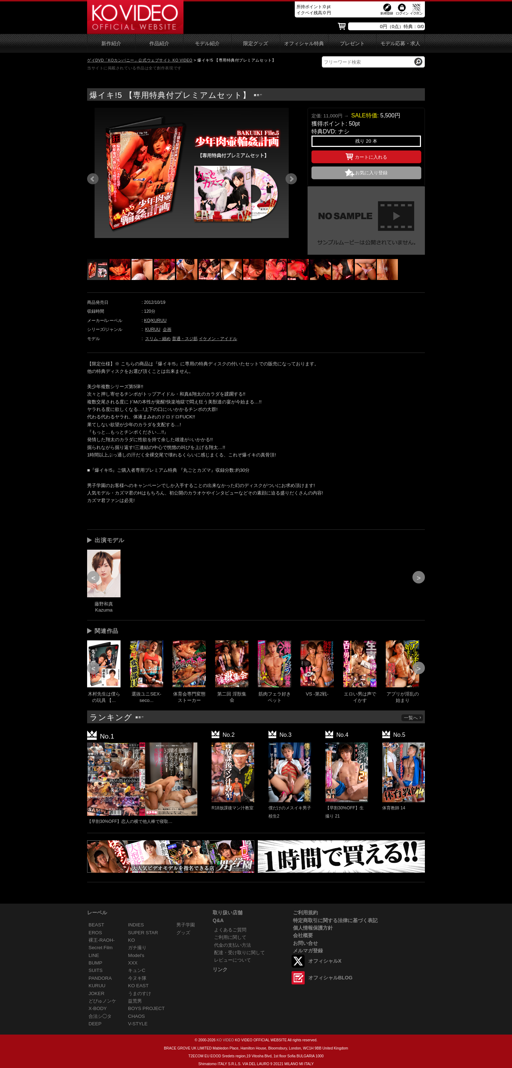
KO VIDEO (225, 1040)
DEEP (95, 1023)
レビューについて (232, 960)
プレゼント (352, 43)
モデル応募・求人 (400, 43)
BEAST (96, 924)
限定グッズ (255, 43)
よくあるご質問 (230, 929)
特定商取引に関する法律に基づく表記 (335, 920)
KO (147, 320)
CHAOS (136, 1016)
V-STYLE (138, 1023)
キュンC (136, 970)
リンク (220, 969)
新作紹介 (111, 43)
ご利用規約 (305, 912)
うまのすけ (139, 993)
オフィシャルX (324, 961)
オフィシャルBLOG (330, 977)
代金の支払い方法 (232, 945)
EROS (95, 932)
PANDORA (100, 978)
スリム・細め (158, 338)
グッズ (183, 932)
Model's (136, 955)
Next (291, 179)
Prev (92, 179)
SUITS (95, 970)
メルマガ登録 (308, 950)
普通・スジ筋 (185, 338)
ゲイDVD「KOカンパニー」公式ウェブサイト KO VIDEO (139, 60)
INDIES (136, 924)
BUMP (95, 963)
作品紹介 (159, 43)
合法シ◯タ (100, 1016)
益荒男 (135, 1001)
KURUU (159, 320)
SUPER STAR (143, 932)
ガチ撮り (137, 947)
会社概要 (303, 935)
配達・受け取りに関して (239, 952)
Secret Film (101, 947)
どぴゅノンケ (102, 1001)
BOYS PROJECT (146, 1008)
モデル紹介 (207, 43)
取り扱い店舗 (227, 912)
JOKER (97, 993)
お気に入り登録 (371, 172)
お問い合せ (305, 943)
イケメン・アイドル (218, 338)
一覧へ (413, 717)
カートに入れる (366, 155)
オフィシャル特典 (304, 43)
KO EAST (138, 985)
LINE (94, 955)
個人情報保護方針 (313, 928)
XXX (133, 963)
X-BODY (98, 1008)
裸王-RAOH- (102, 940)
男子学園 (185, 924)
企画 (167, 329)
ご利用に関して (230, 937)
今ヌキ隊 (137, 978)
